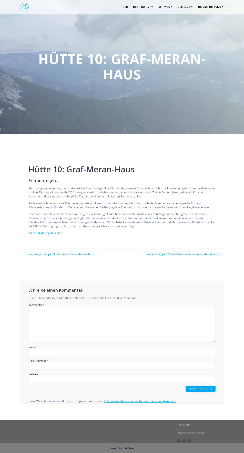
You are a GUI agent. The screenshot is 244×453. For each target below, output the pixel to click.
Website (33, 374)
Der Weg (164, 6)
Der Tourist (142, 6)
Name (32, 347)
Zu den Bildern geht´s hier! (45, 233)
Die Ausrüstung (209, 6)
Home (125, 6)
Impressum (184, 425)
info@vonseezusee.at (190, 433)
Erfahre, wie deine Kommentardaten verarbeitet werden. (140, 401)
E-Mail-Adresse (38, 360)
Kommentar (36, 304)
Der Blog (184, 6)
